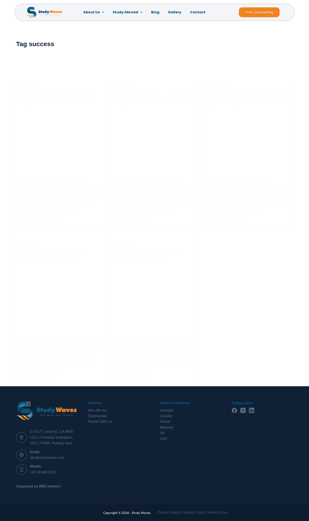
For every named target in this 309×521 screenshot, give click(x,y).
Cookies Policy (193, 512)
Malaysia (166, 427)
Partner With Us (100, 421)
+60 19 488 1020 (43, 472)
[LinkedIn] (251, 410)
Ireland (165, 421)
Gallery (174, 13)
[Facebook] (234, 410)
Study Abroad (127, 13)
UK (162, 433)
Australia (166, 410)
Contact (198, 13)
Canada (166, 416)
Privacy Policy (168, 512)
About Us (93, 13)
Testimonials (97, 416)
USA (163, 439)
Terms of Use (217, 512)
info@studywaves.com (47, 457)
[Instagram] (243, 410)
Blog (155, 13)
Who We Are (97, 410)
